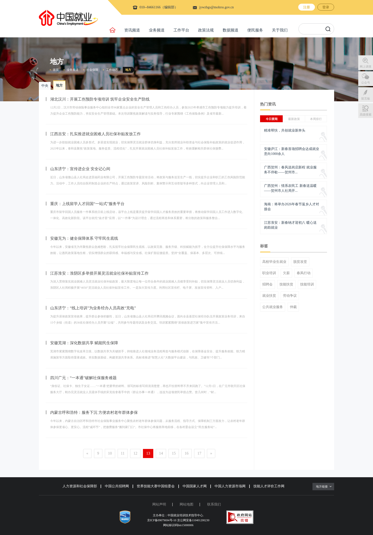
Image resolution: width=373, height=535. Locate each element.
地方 (128, 70)
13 (148, 453)
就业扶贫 (269, 295)
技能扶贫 (286, 284)
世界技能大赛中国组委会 (156, 486)
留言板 (365, 98)
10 (110, 453)
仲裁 (293, 307)
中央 (44, 86)
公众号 (365, 82)
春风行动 (304, 273)
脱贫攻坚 (300, 262)
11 (122, 453)
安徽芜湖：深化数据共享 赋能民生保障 (84, 343)
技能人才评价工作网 (268, 486)
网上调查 (366, 66)
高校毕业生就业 (274, 262)
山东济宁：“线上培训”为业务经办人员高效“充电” (93, 308)
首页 (56, 70)
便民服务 (255, 30)
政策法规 (206, 30)
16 (186, 453)
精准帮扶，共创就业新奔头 (284, 130)
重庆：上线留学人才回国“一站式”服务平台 (87, 204)
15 (174, 453)
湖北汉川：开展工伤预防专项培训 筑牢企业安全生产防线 (100, 99)
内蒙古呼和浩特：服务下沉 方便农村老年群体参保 (94, 412)
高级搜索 (366, 114)
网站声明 (159, 504)
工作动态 (112, 70)
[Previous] (87, 453)
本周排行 (316, 119)
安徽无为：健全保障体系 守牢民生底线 (84, 238)
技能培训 (307, 284)
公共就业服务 (272, 307)
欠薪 (286, 273)
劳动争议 (290, 295)
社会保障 (92, 70)
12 (135, 453)
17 (199, 453)
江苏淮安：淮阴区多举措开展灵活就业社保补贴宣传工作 (99, 273)
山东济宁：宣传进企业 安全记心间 (80, 169)
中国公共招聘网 (117, 486)
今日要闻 (272, 119)
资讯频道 (132, 30)
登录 (325, 7)
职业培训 (269, 273)
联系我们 (214, 504)
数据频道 (230, 30)
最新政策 (294, 119)
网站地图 (186, 504)
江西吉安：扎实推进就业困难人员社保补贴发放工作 (95, 134)
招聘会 (267, 284)
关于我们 (280, 30)
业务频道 (157, 30)
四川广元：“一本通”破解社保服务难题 (83, 378)
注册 (306, 7)
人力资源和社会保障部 (79, 486)
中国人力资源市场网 (230, 486)
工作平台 (181, 30)
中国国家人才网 (195, 486)
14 (161, 453)
